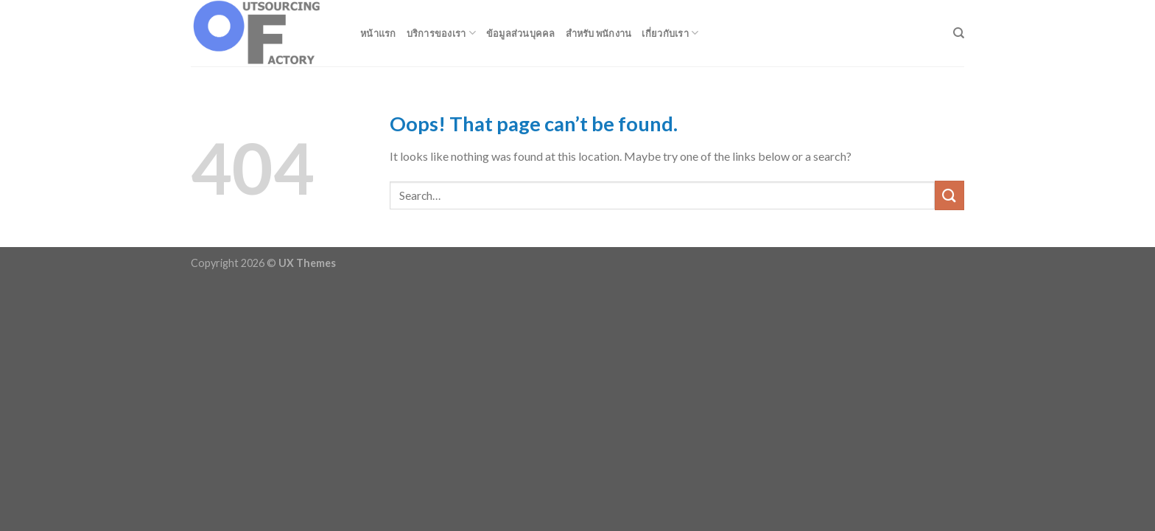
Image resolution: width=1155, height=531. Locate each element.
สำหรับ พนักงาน (599, 33)
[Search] (958, 33)
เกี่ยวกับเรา (670, 33)
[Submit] (949, 195)
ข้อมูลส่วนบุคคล (520, 33)
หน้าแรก (378, 33)
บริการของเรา (441, 33)
